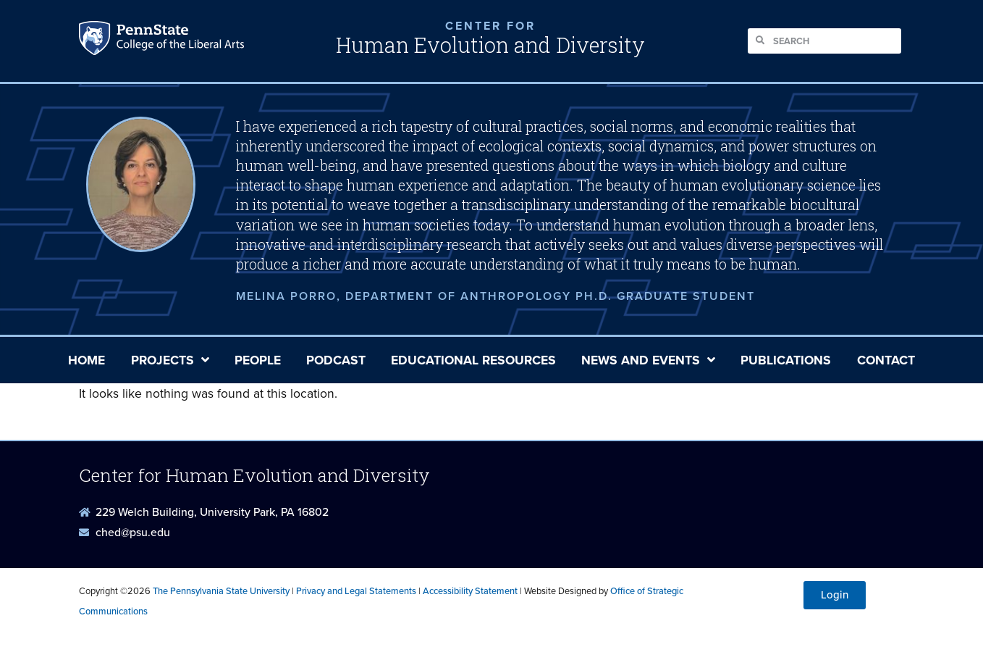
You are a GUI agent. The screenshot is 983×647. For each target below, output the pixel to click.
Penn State (96, 41)
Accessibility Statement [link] (470, 591)
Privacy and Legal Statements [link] (356, 591)
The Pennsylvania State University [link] (221, 591)
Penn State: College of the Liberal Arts (179, 41)
